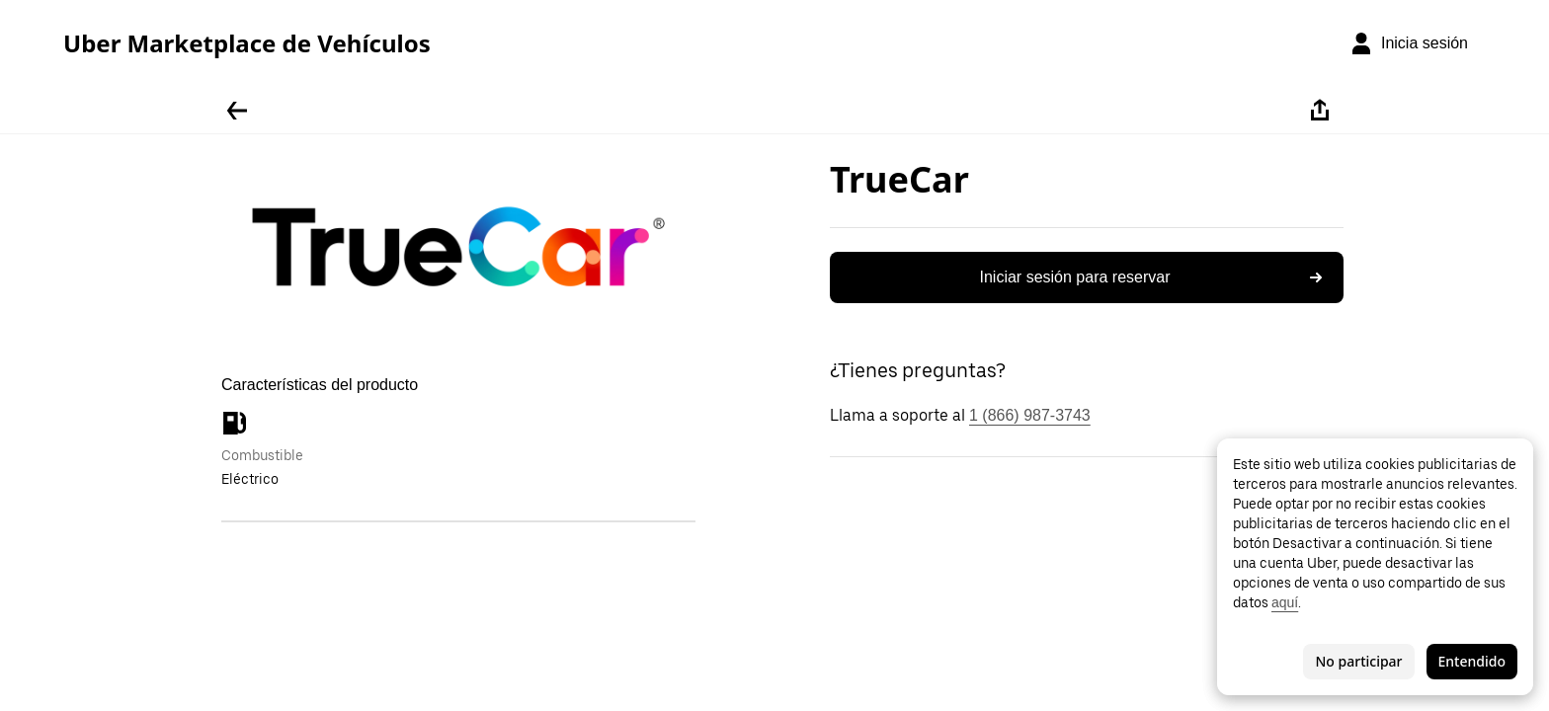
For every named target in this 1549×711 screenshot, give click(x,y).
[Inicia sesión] (1409, 43)
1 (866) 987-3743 (1030, 415)
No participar (1358, 661)
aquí (1284, 602)
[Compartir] (1320, 110)
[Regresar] (237, 110)
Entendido (1472, 661)
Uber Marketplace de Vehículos (247, 43)
